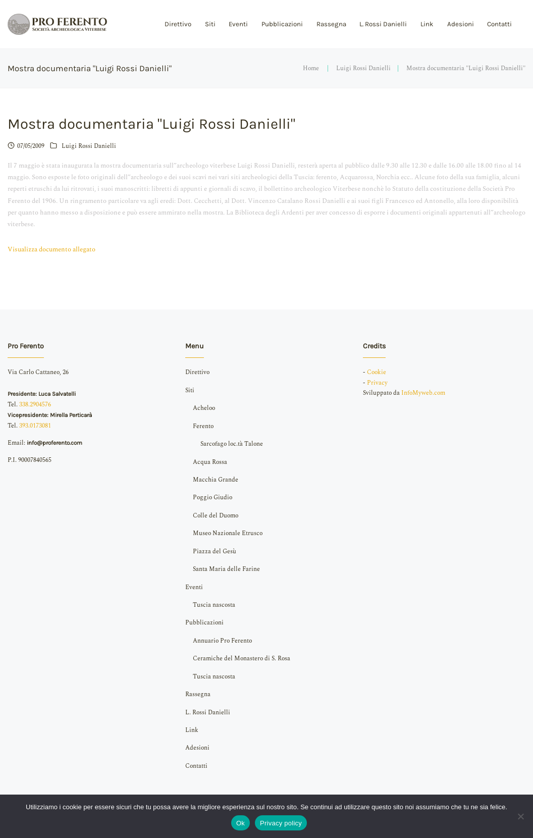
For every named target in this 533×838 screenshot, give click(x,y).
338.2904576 (35, 404)
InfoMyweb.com (423, 393)
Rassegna (331, 24)
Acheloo (204, 408)
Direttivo (178, 24)
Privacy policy (281, 823)
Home (311, 68)
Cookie (376, 372)
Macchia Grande (215, 480)
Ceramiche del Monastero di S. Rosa (241, 658)
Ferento (203, 426)
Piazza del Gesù (214, 551)
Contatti (499, 24)
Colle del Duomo (215, 515)
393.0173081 (35, 426)
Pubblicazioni (282, 24)
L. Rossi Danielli (383, 24)
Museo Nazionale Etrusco (227, 533)
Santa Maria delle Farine (226, 569)
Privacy (377, 383)
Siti (210, 24)
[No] (520, 816)
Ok (240, 823)
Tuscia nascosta (214, 605)
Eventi (238, 24)
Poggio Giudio (212, 497)
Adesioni (460, 24)
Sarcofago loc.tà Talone (231, 444)
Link (427, 24)
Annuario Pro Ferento (222, 641)
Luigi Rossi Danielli (363, 68)
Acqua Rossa (210, 462)
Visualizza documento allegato (51, 249)
